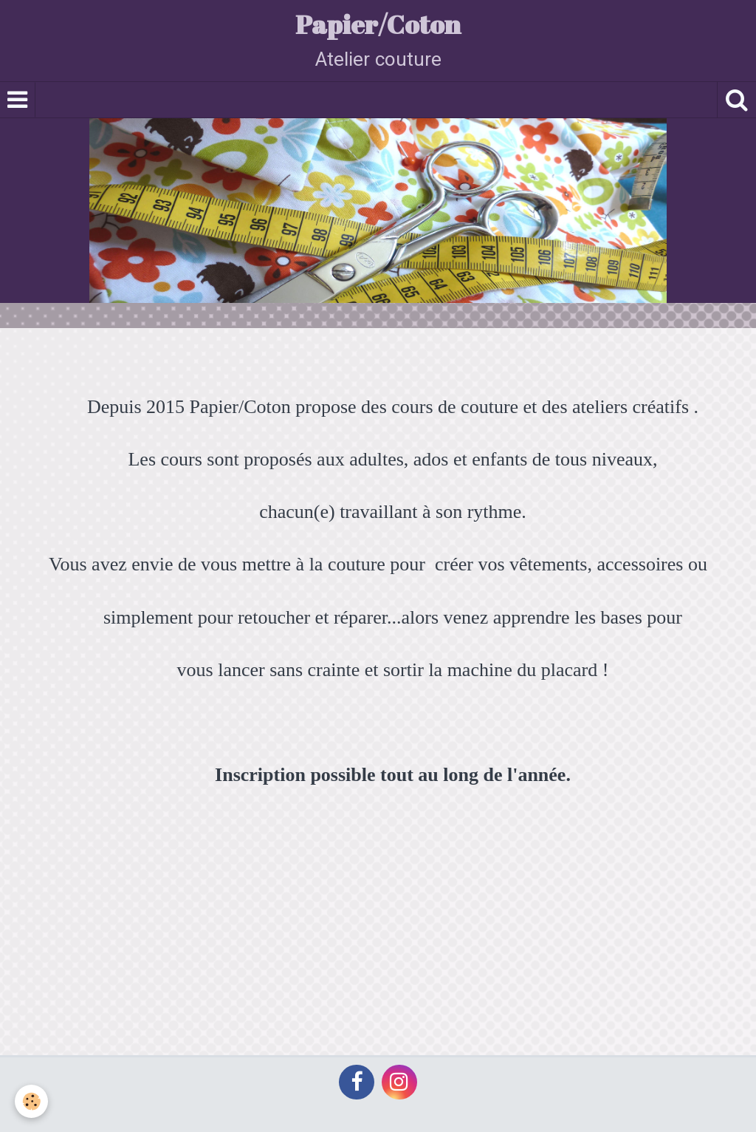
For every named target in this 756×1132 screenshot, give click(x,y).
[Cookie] (31, 1101)
